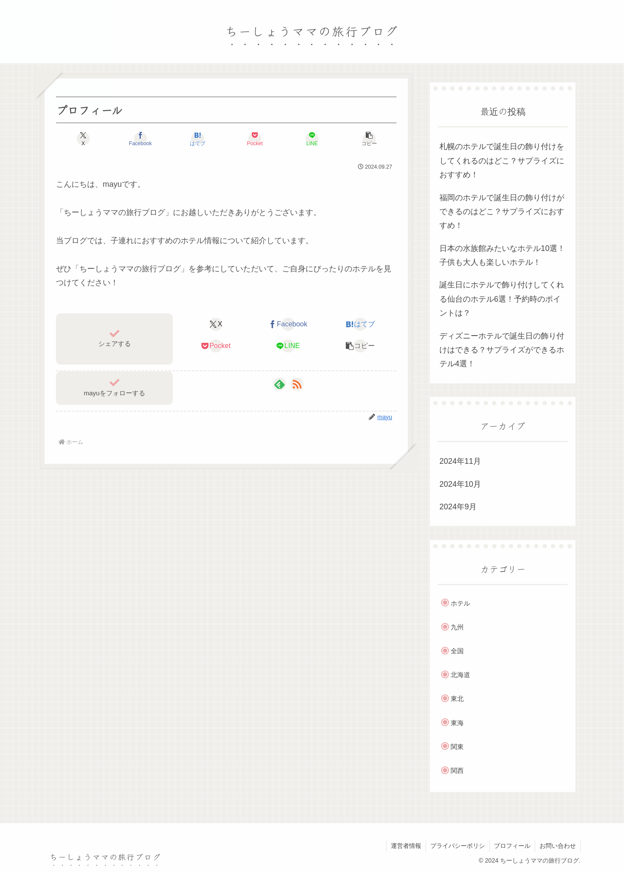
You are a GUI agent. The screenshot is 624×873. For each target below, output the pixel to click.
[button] (369, 138)
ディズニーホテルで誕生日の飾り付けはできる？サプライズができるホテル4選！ (501, 350)
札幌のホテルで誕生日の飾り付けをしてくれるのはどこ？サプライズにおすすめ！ (501, 160)
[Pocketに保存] (255, 138)
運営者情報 (406, 845)
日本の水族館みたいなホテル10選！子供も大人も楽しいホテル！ (502, 255)
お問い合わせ (558, 845)
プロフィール (512, 845)
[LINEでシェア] (312, 138)
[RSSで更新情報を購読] (297, 384)
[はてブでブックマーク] (197, 138)
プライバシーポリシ (457, 845)
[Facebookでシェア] (140, 138)
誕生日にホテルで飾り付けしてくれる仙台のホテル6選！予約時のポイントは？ (501, 298)
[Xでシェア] (83, 138)
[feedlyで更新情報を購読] (279, 384)
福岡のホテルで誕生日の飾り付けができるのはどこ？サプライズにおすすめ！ (501, 211)
